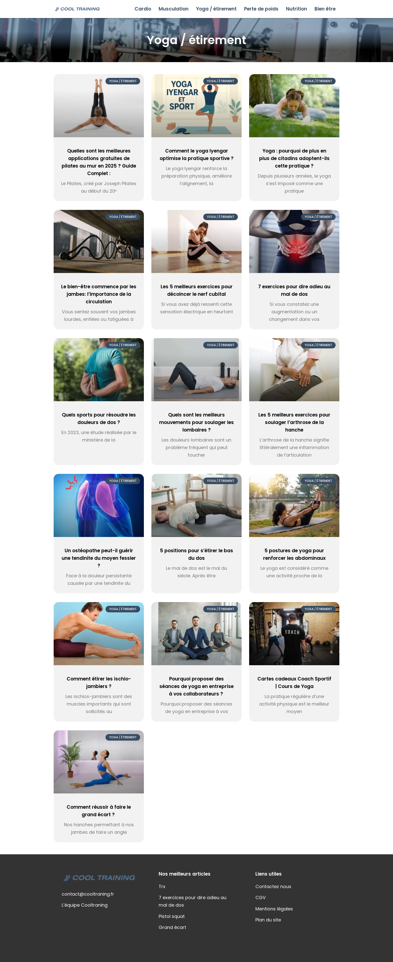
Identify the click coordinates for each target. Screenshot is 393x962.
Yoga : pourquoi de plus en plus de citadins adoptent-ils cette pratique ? (294, 158)
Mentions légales (274, 909)
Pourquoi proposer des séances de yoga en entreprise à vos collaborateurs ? (196, 686)
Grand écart (172, 927)
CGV (260, 897)
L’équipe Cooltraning (85, 905)
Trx (162, 886)
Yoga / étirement (216, 9)
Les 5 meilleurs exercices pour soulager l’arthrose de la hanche (294, 422)
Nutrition (296, 9)
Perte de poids (261, 9)
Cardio (143, 9)
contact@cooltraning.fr (88, 894)
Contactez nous (273, 886)
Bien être (325, 9)
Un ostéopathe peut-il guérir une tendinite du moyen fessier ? (99, 558)
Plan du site (268, 920)
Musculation (173, 9)
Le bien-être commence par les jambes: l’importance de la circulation (98, 294)
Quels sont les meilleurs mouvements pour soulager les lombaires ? (196, 422)
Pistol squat (172, 916)
